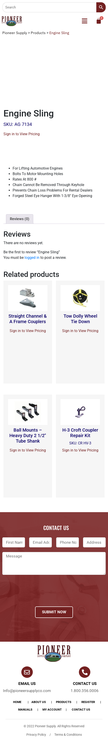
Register (88, 702)
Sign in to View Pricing (21, 134)
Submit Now (54, 612)
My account (52, 709)
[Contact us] (84, 672)
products (63, 702)
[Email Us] (27, 672)
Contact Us (81, 709)
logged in (32, 257)
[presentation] (37, 596)
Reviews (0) (19, 219)
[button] (85, 21)
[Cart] (99, 21)
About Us (38, 702)
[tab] (19, 219)
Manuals (25, 709)
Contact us (85, 683)
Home (17, 702)
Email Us (27, 683)
